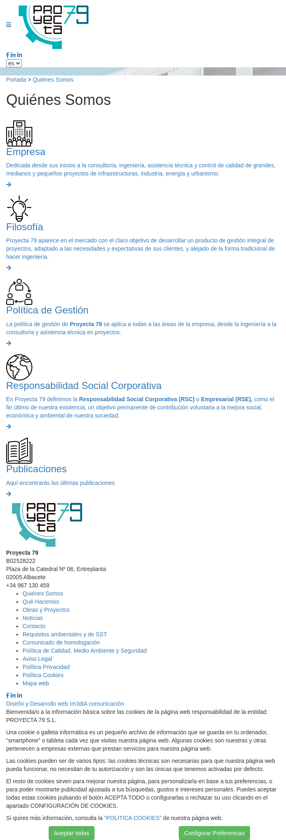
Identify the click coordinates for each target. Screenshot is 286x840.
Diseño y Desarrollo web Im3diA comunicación (65, 703)
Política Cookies (43, 675)
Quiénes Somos (53, 79)
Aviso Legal (37, 659)
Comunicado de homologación (61, 642)
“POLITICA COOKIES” (133, 818)
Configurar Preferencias (214, 833)
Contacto (34, 626)
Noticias (33, 618)
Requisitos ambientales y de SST (65, 634)
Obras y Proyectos (46, 610)
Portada (16, 79)
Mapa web (36, 683)
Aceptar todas (71, 833)
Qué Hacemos (41, 601)
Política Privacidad (46, 667)
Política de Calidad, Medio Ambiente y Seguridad (85, 650)
